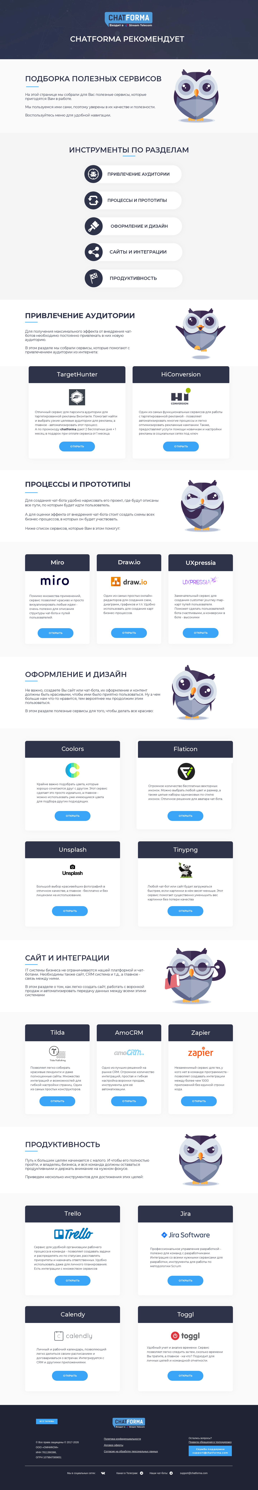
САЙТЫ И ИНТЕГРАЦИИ (138, 252)
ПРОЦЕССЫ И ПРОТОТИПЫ (137, 200)
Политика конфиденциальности (122, 1438)
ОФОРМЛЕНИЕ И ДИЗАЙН (139, 226)
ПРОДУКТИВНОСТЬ (133, 278)
